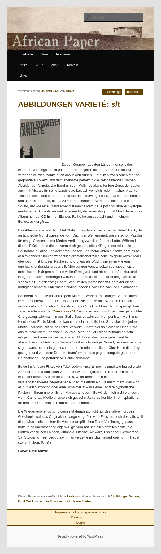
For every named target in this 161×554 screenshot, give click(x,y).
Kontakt (72, 65)
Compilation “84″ (65, 311)
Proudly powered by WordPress (80, 536)
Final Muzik (26, 501)
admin (70, 90)
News (45, 54)
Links (23, 76)
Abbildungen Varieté (125, 496)
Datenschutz (80, 517)
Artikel (23, 65)
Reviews (72, 496)
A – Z (39, 65)
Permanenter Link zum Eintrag (71, 501)
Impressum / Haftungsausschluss (80, 512)
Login (80, 523)
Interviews (63, 54)
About (55, 65)
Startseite (26, 54)
